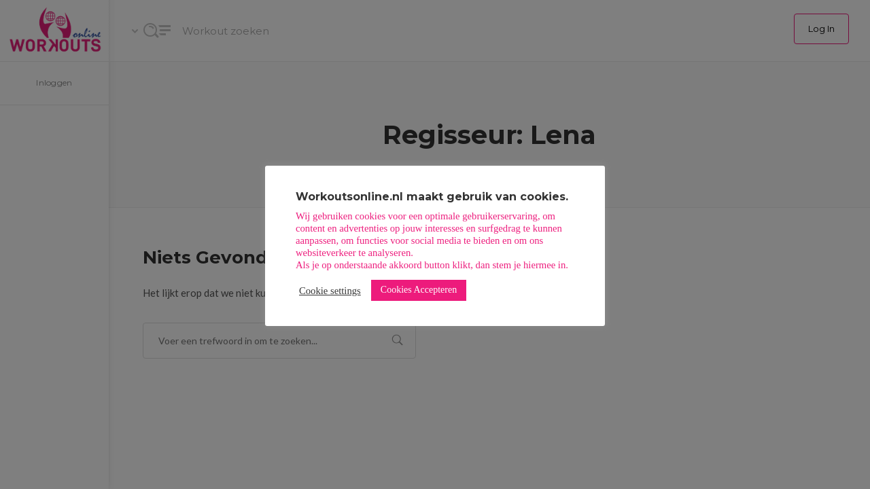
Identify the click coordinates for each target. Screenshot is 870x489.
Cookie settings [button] (330, 290)
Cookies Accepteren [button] (419, 290)
